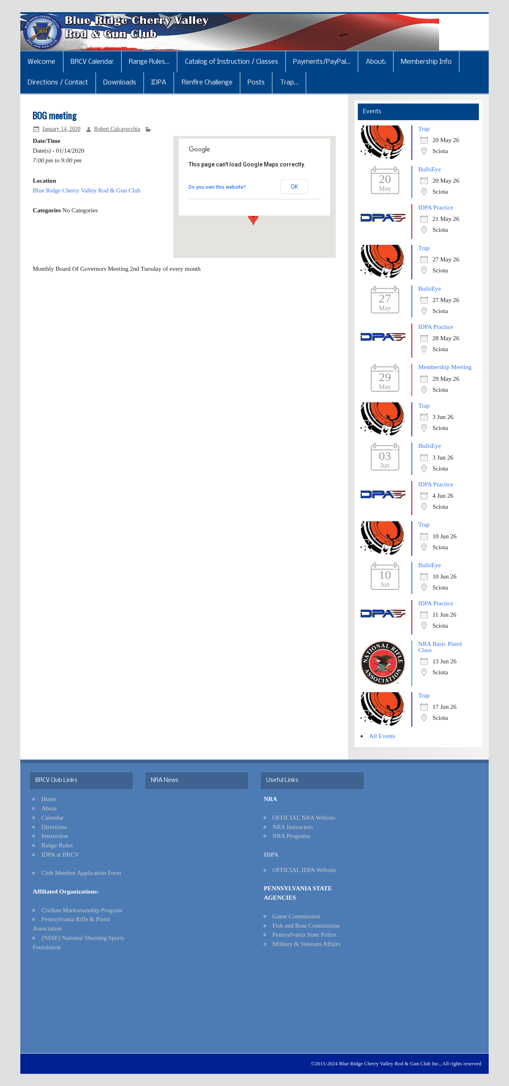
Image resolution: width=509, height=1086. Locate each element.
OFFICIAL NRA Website (303, 817)
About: (376, 61)
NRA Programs (291, 835)
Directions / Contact (58, 82)
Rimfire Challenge (207, 82)
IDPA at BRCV (60, 854)
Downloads (119, 82)
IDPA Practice (435, 207)
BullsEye (429, 169)
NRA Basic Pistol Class (440, 646)
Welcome (41, 61)
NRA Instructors (292, 826)
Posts (256, 82)
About (49, 808)
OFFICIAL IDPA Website (304, 869)
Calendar (52, 817)
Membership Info (426, 61)
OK (294, 187)
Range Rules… (149, 61)
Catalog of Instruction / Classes (231, 61)
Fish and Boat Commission (305, 925)
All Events (382, 735)
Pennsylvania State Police (304, 934)
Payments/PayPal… (321, 61)
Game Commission (296, 916)
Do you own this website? (217, 187)
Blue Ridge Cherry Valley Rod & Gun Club (86, 190)
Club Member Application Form (81, 872)
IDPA (158, 82)
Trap (424, 128)
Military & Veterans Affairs (306, 943)
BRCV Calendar (92, 61)
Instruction (54, 835)
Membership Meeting (445, 366)
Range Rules (57, 845)
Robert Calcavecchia (117, 129)
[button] (253, 217)
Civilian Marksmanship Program (81, 910)
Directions (54, 826)
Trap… (289, 82)
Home (49, 798)
